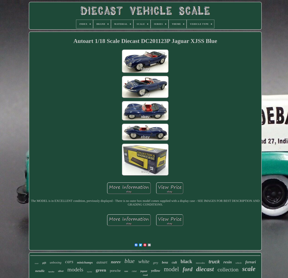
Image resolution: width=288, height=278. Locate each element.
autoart (101, 262)
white (144, 261)
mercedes (200, 262)
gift (44, 262)
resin (228, 262)
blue (130, 261)
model (171, 269)
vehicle (238, 263)
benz (165, 262)
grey (155, 262)
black (186, 261)
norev (116, 262)
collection (227, 269)
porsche (115, 270)
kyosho (51, 271)
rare (126, 271)
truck (214, 261)
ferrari (250, 262)
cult (174, 262)
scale (248, 268)
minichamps (85, 262)
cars (69, 261)
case (134, 271)
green (101, 270)
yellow (155, 270)
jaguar (143, 271)
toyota (89, 271)
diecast (205, 269)
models (75, 269)
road (145, 275)
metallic (40, 270)
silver (61, 271)
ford (187, 269)
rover (37, 263)
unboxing (55, 262)
